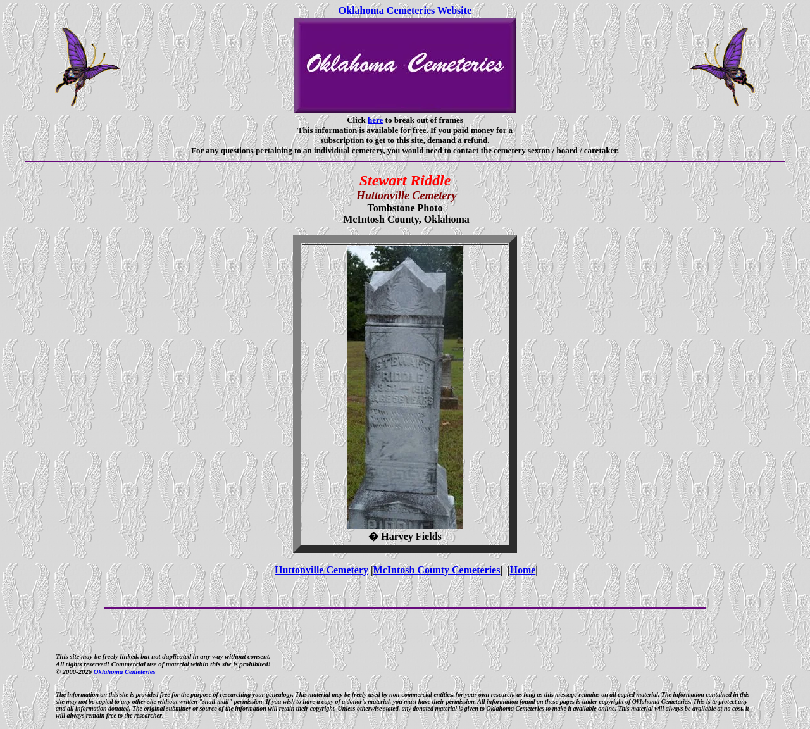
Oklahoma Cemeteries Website (405, 10)
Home (522, 569)
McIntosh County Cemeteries (437, 569)
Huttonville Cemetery (321, 569)
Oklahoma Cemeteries (125, 671)
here (375, 120)
